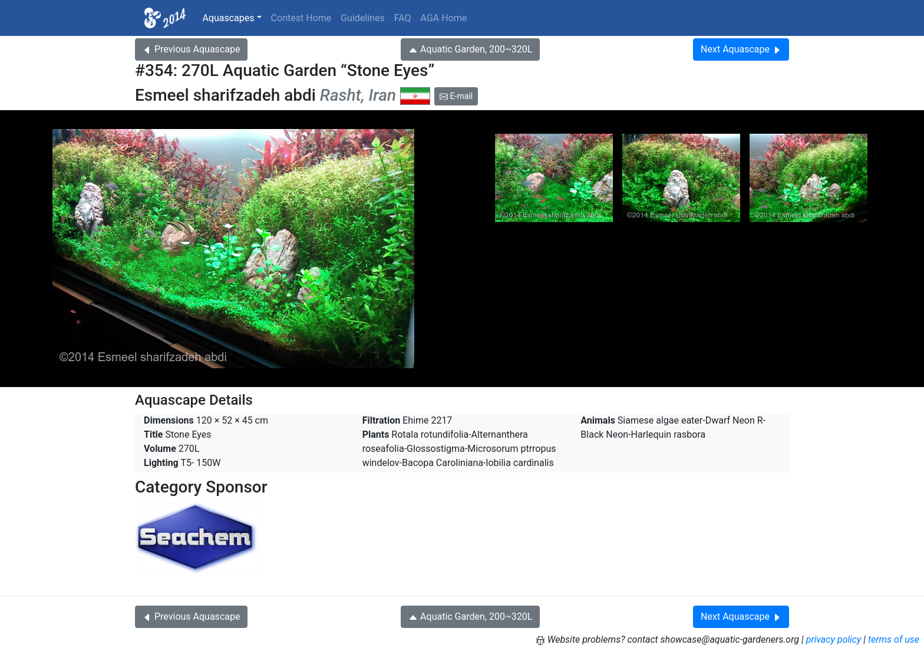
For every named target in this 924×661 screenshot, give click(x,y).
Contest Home (301, 18)
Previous (191, 49)
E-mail (456, 96)
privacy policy (834, 639)
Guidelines (362, 18)
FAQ (402, 18)
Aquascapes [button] (228, 18)
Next (741, 49)
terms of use (893, 639)
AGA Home (444, 18)
